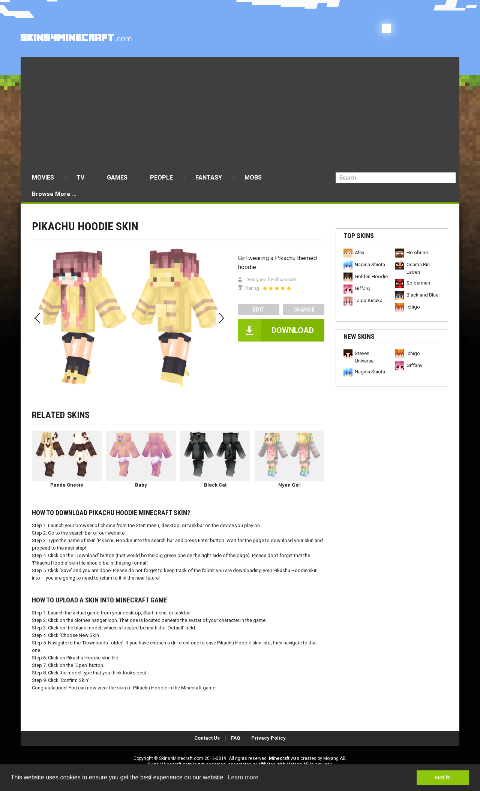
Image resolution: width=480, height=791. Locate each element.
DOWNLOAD (293, 330)
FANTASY (208, 177)
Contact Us (207, 738)
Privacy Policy (268, 738)
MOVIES (43, 177)
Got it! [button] (443, 778)
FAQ (235, 738)
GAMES (117, 177)
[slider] (277, 288)
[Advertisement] (240, 113)
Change (304, 310)
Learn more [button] (243, 777)
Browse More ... (54, 194)
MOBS (253, 177)
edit (259, 310)
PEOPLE (161, 177)
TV (80, 177)
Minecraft (279, 758)
